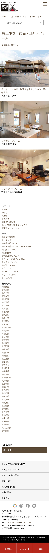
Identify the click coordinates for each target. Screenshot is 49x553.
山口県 (6, 393)
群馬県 (6, 315)
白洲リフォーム (10, 249)
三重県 (6, 359)
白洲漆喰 (7, 253)
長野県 (6, 346)
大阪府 (6, 368)
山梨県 (6, 343)
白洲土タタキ (9, 265)
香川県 (6, 399)
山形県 (6, 302)
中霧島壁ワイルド (11, 256)
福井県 (6, 340)
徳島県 (6, 396)
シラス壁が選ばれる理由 (14, 464)
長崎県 (6, 415)
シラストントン (10, 262)
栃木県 (6, 312)
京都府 (6, 365)
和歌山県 (7, 377)
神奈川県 (7, 327)
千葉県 (6, 321)
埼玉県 (6, 318)
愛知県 (6, 356)
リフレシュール (10, 275)
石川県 (6, 337)
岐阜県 (6, 349)
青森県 (6, 290)
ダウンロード (24, 549)
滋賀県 (6, 362)
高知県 (6, 406)
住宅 (5, 212)
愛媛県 (6, 403)
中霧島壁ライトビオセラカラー (17, 246)
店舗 (5, 216)
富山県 (6, 334)
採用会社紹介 (9, 486)
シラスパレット (10, 278)
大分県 (6, 421)
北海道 (6, 287)
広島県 (6, 390)
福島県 (6, 305)
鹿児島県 (7, 428)
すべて (6, 209)
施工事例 (7, 450)
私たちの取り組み (11, 475)
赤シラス (7, 268)
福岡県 (6, 409)
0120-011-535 (14, 522)
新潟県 (6, 330)
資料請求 (8, 549)
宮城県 (6, 296)
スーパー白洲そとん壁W (14, 259)
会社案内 (7, 492)
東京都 (6, 324)
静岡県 (6, 352)
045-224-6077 (27, 522)
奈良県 (6, 374)
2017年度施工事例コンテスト (16, 225)
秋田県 (6, 299)
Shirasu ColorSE (10, 271)
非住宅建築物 (9, 222)
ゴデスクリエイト (19, 540)
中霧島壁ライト (10, 243)
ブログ (6, 498)
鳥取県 (6, 381)
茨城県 (6, 309)
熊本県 (6, 418)
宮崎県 (6, 424)
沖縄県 (6, 431)
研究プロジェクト (11, 228)
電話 (41, 549)
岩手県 (6, 293)
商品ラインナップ (11, 469)
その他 (6, 219)
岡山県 (6, 387)
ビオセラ (7, 240)
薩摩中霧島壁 (9, 237)
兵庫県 (6, 371)
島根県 (6, 384)
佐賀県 (6, 412)
